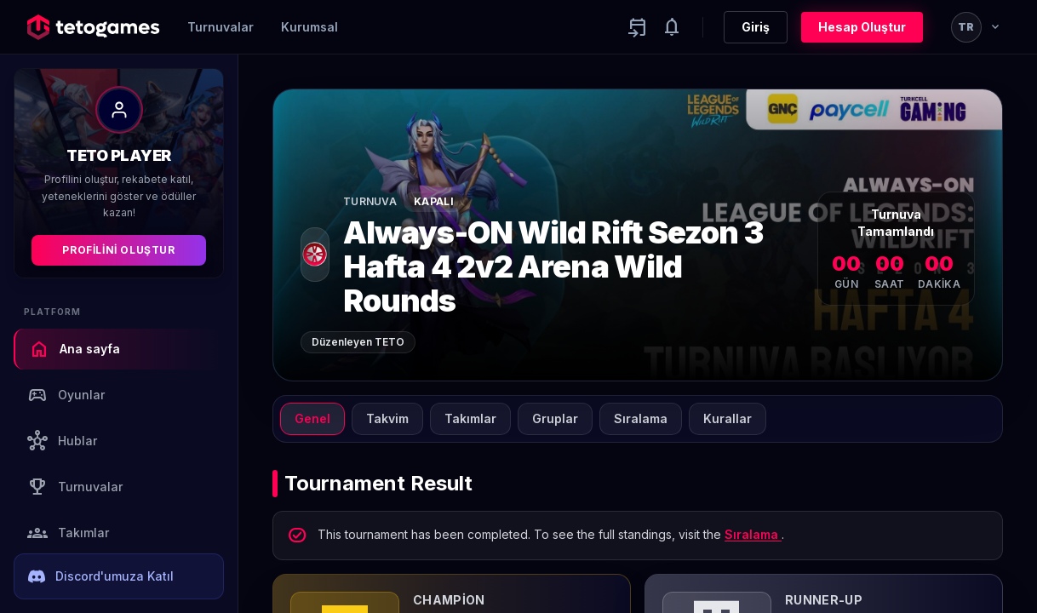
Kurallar (727, 418)
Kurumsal (309, 27)
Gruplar (555, 418)
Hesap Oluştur (862, 27)
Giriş (756, 27)
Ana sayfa (74, 349)
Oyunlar (66, 395)
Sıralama (640, 418)
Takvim (387, 418)
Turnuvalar (220, 27)
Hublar (62, 441)
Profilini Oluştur (118, 249)
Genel (312, 418)
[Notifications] (672, 27)
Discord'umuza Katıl (101, 576)
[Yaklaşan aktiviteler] (637, 27)
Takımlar (68, 533)
